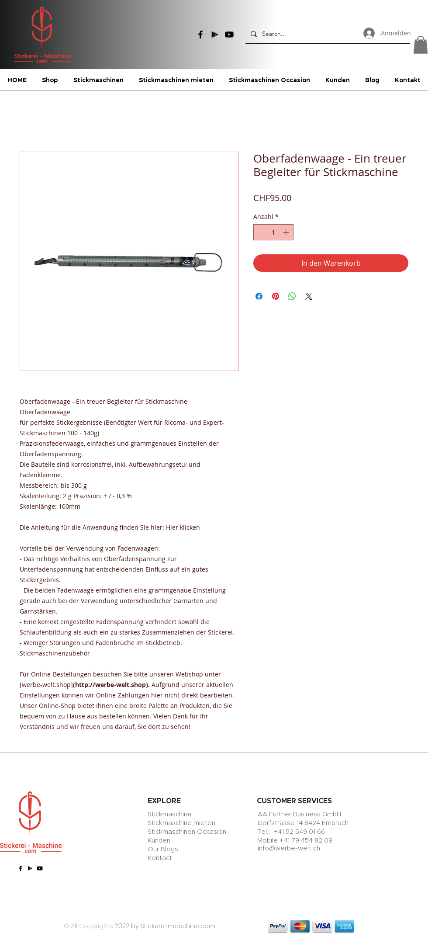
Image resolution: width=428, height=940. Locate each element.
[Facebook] (200, 34)
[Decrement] (260, 232)
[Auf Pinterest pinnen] (275, 296)
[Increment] (286, 232)
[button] (420, 45)
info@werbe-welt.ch (289, 848)
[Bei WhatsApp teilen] (292, 296)
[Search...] (327, 33)
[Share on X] (309, 296)
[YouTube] (229, 34)
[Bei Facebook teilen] (259, 296)
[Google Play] (215, 34)
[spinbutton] (273, 232)
